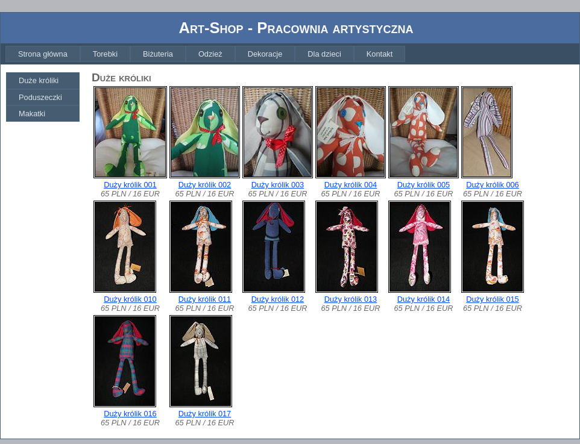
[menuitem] (42, 54)
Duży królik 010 (130, 299)
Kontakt (379, 53)
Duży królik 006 (492, 184)
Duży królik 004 (350, 184)
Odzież (210, 53)
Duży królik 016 (130, 413)
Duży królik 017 (204, 413)
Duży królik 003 (277, 184)
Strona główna (43, 53)
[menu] (43, 97)
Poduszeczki (40, 97)
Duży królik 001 (130, 184)
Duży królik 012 (277, 299)
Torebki (105, 53)
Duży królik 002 (204, 184)
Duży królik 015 (492, 299)
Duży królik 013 (350, 299)
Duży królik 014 (423, 299)
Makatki (32, 113)
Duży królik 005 (423, 184)
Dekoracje (265, 53)
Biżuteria (158, 53)
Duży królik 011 (204, 299)
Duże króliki (38, 80)
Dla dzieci (324, 53)
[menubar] (205, 54)
